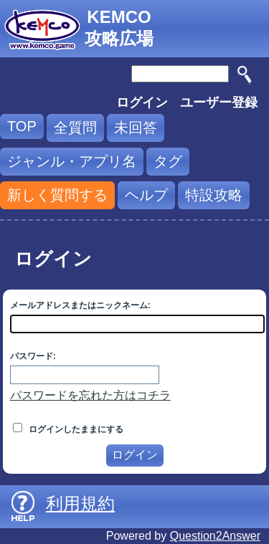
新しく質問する (57, 195)
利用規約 (80, 503)
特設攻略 (213, 195)
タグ (168, 161)
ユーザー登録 (219, 102)
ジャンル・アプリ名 (71, 161)
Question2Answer (215, 536)
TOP (22, 126)
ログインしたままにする (68, 429)
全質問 (75, 127)
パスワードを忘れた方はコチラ (90, 395)
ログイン (142, 102)
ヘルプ (146, 195)
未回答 (135, 127)
